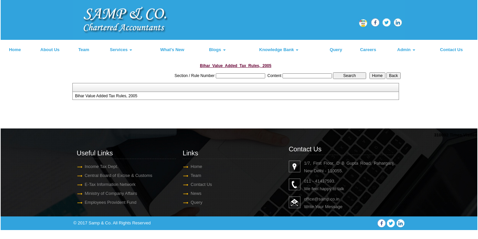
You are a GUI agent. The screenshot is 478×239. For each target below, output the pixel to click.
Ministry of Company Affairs (111, 193)
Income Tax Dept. (101, 166)
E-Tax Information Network (110, 184)
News (196, 193)
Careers (368, 49)
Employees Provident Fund (110, 202)
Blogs (217, 49)
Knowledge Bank (278, 49)
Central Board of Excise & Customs (118, 175)
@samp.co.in (326, 199)
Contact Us (451, 49)
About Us (50, 49)
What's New (172, 49)
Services (121, 49)
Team (83, 49)
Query (336, 49)
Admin (406, 49)
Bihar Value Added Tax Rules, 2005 (106, 96)
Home (15, 49)
